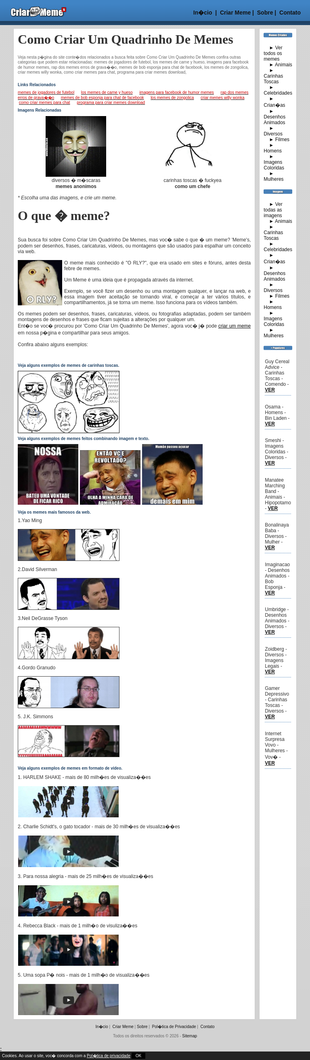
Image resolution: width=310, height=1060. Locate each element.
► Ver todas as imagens (273, 209)
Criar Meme (235, 12)
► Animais (278, 65)
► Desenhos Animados (274, 116)
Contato (290, 12)
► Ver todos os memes (273, 53)
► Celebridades (278, 90)
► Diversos (273, 131)
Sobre (264, 12)
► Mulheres (273, 176)
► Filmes (276, 139)
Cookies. (10, 1056)
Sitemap (189, 1036)
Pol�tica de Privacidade (174, 1026)
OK (138, 1056)
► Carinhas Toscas (273, 76)
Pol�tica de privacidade (108, 1056)
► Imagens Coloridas (274, 162)
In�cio (202, 12)
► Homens (273, 148)
